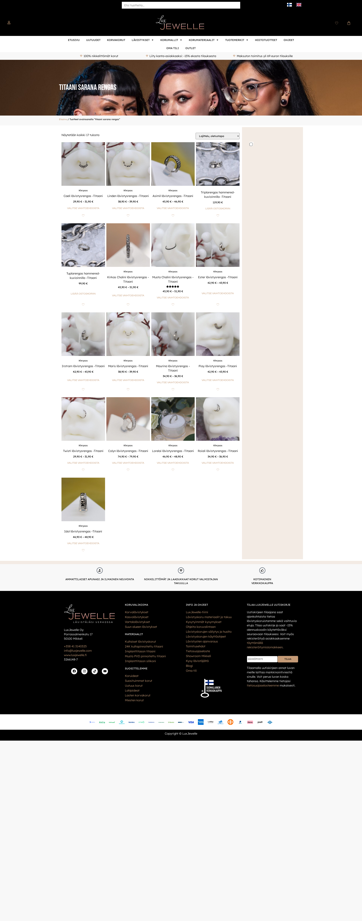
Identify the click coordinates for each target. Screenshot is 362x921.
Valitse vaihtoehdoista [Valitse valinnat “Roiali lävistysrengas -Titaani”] (218, 463)
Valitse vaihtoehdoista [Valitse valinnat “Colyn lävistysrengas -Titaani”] (128, 463)
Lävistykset (143, 40)
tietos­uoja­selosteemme (263, 685)
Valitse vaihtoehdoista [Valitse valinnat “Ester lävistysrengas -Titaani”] (218, 293)
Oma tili (172, 48)
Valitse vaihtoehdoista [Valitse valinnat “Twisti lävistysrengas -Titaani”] (83, 463)
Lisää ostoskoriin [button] (217, 208)
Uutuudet (93, 40)
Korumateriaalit (204, 40)
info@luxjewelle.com (78, 651)
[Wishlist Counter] (336, 23)
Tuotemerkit (236, 40)
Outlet (190, 48)
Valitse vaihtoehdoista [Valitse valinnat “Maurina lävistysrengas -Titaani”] (173, 382)
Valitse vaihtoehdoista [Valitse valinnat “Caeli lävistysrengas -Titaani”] (83, 208)
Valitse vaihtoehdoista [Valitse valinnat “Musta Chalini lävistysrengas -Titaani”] (173, 297)
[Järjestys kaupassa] (218, 136)
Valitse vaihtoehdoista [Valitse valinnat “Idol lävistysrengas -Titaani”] (83, 543)
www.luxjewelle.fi (75, 655)
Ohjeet (289, 40)
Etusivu (74, 40)
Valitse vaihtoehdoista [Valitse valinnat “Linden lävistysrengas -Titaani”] (128, 208)
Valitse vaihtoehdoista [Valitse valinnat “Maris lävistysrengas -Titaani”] (128, 380)
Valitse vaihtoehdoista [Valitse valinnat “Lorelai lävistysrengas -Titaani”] (173, 463)
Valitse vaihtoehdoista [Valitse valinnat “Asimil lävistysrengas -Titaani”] (173, 208)
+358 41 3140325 (75, 646)
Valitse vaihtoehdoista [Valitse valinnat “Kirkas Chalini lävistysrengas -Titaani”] (128, 295)
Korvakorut (116, 40)
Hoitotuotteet (266, 40)
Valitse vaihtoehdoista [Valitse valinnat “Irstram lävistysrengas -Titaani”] (83, 380)
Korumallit (171, 40)
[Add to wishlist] (83, 215)
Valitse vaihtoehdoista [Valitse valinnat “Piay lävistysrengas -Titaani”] (218, 380)
